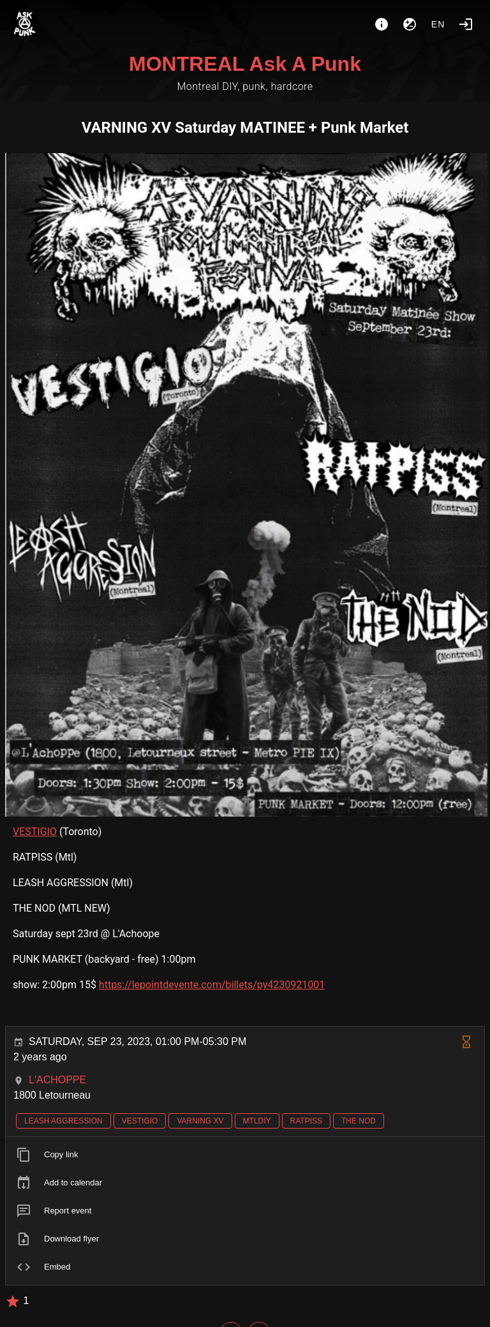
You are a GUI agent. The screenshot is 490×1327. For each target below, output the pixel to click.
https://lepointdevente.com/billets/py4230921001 (212, 985)
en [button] (438, 24)
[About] (382, 24)
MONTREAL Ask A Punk (245, 63)
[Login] (466, 24)
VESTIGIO (35, 832)
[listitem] (245, 1155)
